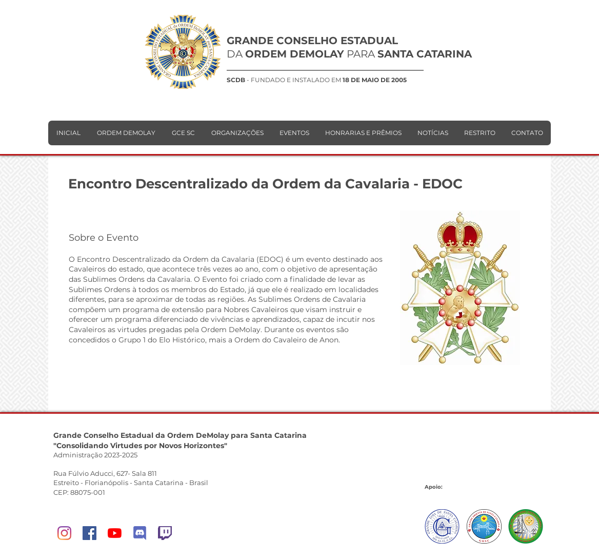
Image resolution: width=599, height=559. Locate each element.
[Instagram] (64, 533)
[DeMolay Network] (140, 533)
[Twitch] (165, 533)
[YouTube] (115, 533)
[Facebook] (89, 533)
